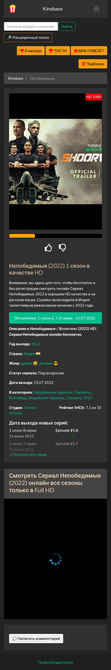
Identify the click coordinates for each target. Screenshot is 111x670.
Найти (66, 26)
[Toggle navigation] (96, 9)
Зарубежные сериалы (53, 392)
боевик (46, 363)
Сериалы (83, 392)
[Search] (31, 26)
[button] (28, 454)
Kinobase (52, 9)
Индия (29, 353)
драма (27, 363)
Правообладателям (55, 662)
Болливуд (18, 397)
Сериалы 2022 (79, 397)
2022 (35, 344)
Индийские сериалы (46, 397)
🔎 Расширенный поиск (28, 37)
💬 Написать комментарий (36, 638)
